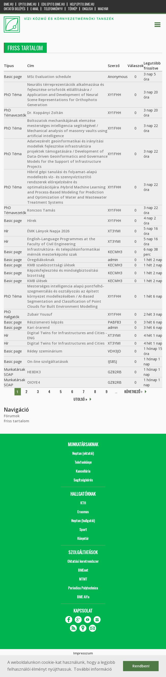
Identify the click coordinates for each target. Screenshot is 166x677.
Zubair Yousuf (39, 314)
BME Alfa (83, 596)
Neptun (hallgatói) (83, 520)
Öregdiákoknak (40, 259)
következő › (133, 391)
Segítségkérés (83, 479)
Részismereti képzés (45, 322)
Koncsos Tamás (41, 210)
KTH (83, 502)
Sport (83, 529)
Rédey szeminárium (44, 351)
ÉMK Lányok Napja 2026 (48, 231)
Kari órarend (38, 327)
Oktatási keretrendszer (83, 561)
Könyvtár (83, 538)
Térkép (72, 8)
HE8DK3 (34, 371)
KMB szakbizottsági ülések (51, 265)
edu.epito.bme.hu (53, 4)
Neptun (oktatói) (83, 453)
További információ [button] (93, 669)
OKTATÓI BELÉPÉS (14, 8)
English (87, 8)
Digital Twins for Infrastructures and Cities (65, 343)
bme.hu (8, 4)
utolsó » (80, 399)
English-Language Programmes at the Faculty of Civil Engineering (61, 241)
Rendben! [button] (140, 666)
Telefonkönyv (53, 8)
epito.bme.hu (27, 4)
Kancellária (83, 471)
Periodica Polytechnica (83, 587)
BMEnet (83, 570)
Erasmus (83, 511)
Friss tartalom (16, 420)
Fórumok (12, 415)
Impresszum (83, 653)
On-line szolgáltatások (47, 361)
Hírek (31, 220)
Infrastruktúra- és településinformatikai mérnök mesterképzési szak (63, 252)
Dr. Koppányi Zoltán (45, 112)
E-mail (35, 8)
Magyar (103, 8)
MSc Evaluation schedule (49, 76)
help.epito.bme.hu (82, 4)
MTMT (83, 579)
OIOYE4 (33, 382)
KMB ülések (37, 280)
